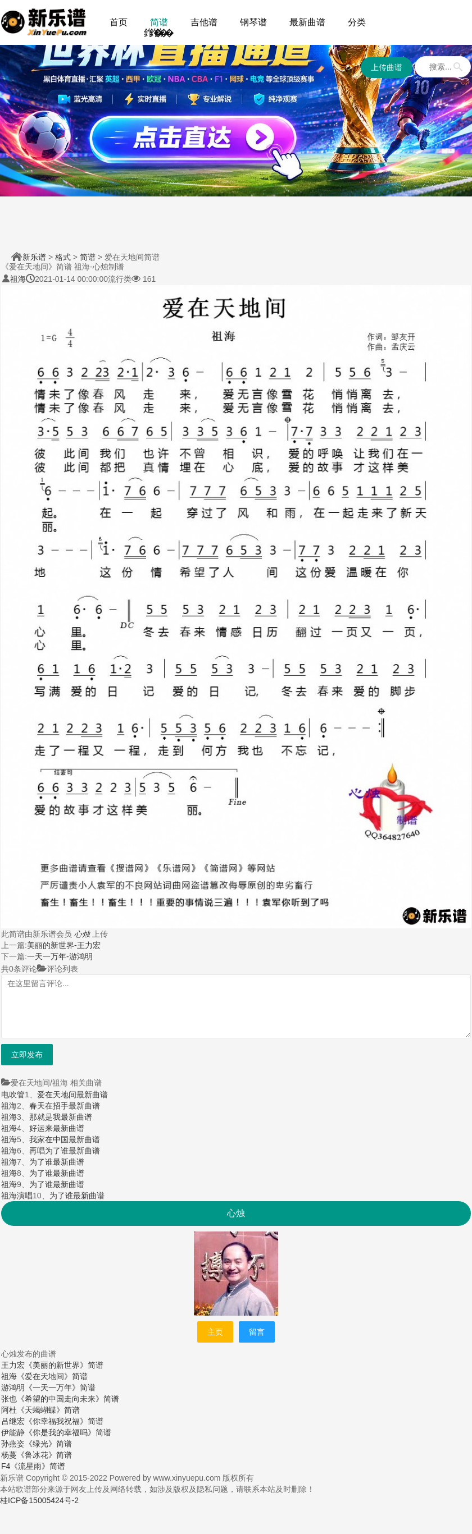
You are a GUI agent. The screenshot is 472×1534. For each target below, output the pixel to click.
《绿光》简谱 (48, 1443)
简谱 (159, 22)
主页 (215, 1331)
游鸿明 (13, 1387)
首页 (119, 22)
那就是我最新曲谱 (60, 1116)
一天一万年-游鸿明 (60, 956)
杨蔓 (9, 1454)
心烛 (82, 933)
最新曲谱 (307, 22)
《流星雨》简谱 (37, 1466)
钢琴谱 (253, 22)
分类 (357, 22)
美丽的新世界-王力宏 (64, 945)
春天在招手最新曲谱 (64, 1105)
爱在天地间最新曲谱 (72, 1094)
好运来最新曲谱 (56, 1128)
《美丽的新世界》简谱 (64, 1365)
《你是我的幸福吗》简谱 (68, 1432)
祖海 (18, 278)
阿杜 (9, 1409)
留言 (257, 1331)
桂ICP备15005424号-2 (39, 1500)
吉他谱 (203, 22)
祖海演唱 (17, 1195)
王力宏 (13, 1365)
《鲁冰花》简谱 (44, 1454)
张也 (9, 1398)
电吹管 (13, 1094)
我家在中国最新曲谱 (64, 1139)
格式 (63, 257)
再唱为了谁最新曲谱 (64, 1150)
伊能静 (13, 1432)
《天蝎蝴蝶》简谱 (48, 1409)
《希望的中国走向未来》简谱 (68, 1398)
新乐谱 (34, 257)
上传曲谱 (386, 67)
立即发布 (27, 1054)
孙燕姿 (13, 1443)
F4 (5, 1466)
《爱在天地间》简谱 (52, 1376)
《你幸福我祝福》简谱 (64, 1421)
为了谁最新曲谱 (56, 1161)
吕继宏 (13, 1421)
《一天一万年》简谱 (60, 1387)
